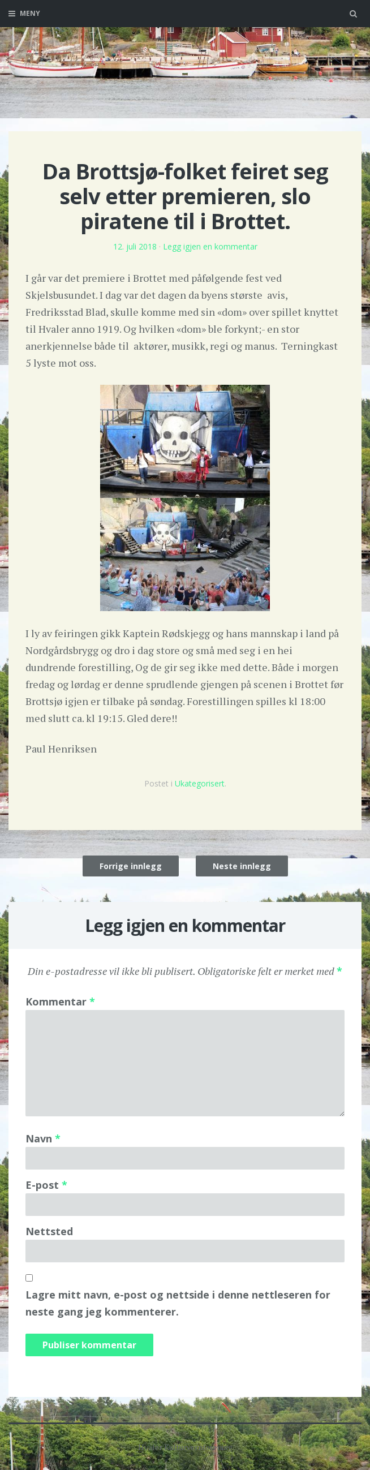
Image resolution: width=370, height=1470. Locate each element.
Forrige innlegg (131, 866)
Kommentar (60, 1001)
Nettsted (49, 1231)
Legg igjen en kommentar (210, 246)
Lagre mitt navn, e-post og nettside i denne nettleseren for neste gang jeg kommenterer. (177, 1303)
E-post (46, 1185)
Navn (43, 1138)
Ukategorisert (200, 783)
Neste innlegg (242, 866)
